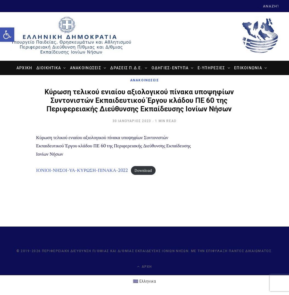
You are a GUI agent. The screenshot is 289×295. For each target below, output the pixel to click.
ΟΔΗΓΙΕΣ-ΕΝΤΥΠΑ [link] (170, 68)
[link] (7, 34)
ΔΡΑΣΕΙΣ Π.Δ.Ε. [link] (126, 68)
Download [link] (143, 170)
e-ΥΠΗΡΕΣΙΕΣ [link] (211, 68)
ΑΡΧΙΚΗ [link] (24, 68)
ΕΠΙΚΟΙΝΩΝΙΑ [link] (248, 68)
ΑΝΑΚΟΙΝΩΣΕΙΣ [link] (85, 68)
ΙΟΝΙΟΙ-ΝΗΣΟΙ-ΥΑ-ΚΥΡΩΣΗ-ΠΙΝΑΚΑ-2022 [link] (82, 170)
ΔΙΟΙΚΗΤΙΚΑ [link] (48, 68)
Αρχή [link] (144, 266)
